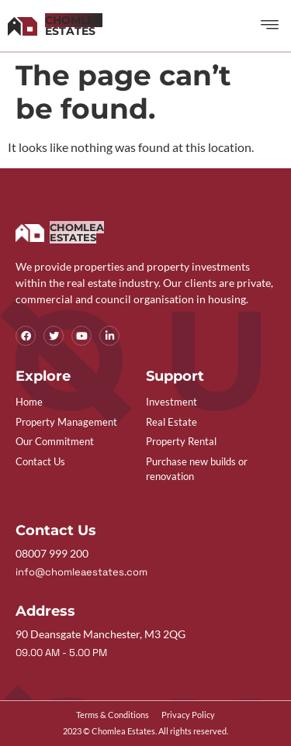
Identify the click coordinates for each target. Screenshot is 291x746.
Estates (73, 25)
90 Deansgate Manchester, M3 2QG (100, 634)
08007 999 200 (52, 553)
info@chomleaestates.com (81, 571)
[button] (270, 25)
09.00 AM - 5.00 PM (61, 652)
